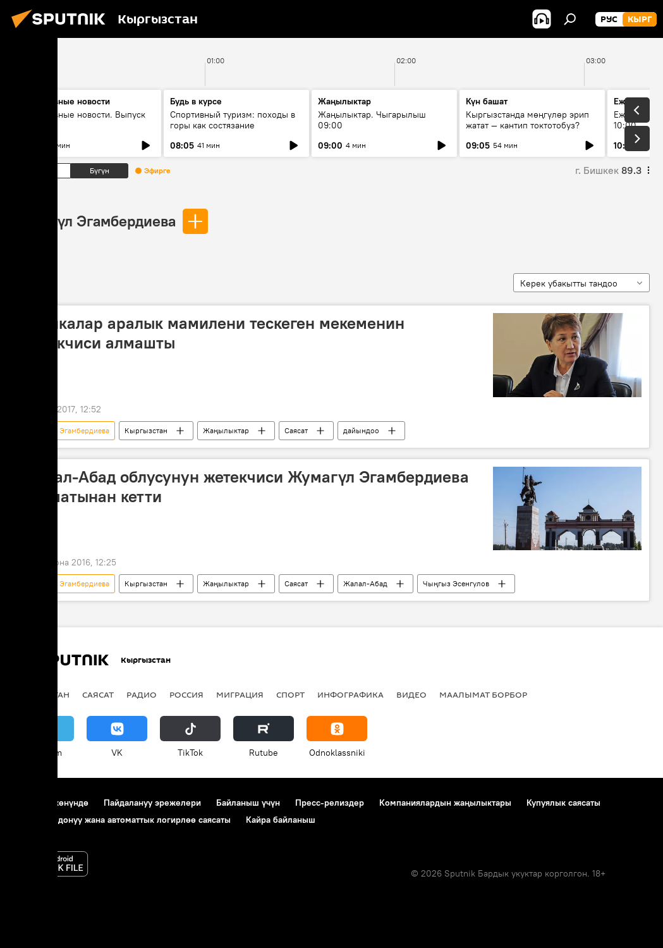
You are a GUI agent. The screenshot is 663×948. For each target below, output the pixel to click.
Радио (141, 694)
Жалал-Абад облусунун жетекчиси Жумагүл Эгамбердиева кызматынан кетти (245, 487)
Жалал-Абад (365, 583)
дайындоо (361, 430)
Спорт (290, 694)
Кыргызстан (146, 430)
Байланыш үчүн (248, 802)
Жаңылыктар (226, 430)
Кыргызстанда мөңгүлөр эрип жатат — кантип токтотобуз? (527, 120)
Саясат (296, 430)
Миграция (240, 694)
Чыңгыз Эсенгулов (456, 583)
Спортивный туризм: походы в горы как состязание (232, 120)
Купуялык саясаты (563, 802)
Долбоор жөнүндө (50, 802)
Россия (186, 694)
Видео (411, 694)
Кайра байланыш (280, 819)
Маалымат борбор (483, 694)
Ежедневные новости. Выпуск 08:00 (83, 120)
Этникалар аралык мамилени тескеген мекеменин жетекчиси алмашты (212, 333)
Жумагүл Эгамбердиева (94, 220)
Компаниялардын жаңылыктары (445, 802)
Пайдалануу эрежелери (152, 802)
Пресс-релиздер (329, 802)
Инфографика (350, 694)
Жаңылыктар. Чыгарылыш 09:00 (372, 120)
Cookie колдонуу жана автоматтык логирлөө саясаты (122, 819)
